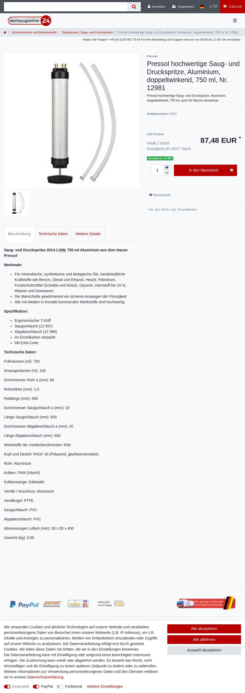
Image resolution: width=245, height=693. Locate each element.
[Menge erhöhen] (167, 167)
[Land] (202, 6)
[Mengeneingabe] (157, 170)
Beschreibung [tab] (19, 234)
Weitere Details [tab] (88, 234)
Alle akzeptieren (204, 628)
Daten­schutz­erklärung (45, 677)
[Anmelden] (156, 6)
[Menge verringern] (167, 173)
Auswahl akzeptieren (204, 650)
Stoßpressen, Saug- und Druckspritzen (87, 32)
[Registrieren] (183, 6)
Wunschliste (159, 195)
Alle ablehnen (204, 639)
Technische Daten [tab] (53, 234)
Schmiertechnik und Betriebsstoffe (34, 32)
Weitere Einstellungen (105, 686)
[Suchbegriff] (65, 6)
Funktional (73, 686)
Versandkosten (187, 209)
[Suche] (134, 6)
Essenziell (20, 686)
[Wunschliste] (213, 6)
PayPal (47, 686)
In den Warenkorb (211, 170)
